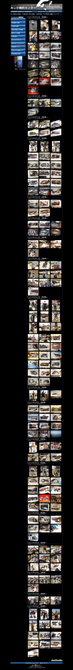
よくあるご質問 (47, 11)
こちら (24, 69)
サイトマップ (58, 11)
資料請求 (53, 11)
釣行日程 (41, 11)
